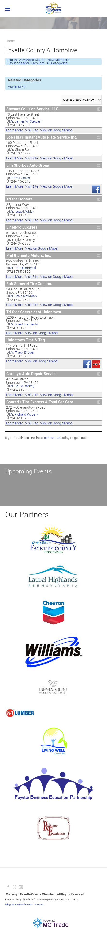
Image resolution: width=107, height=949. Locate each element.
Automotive (16, 87)
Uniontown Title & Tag (25, 340)
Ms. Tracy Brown (20, 352)
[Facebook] (8, 887)
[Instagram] (21, 887)
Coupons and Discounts (27, 63)
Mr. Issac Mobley (20, 211)
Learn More (14, 130)
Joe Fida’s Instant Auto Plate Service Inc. (41, 137)
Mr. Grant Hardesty (22, 324)
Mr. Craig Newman (21, 296)
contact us (52, 438)
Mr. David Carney (20, 386)
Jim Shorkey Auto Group (27, 165)
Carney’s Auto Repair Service (31, 374)
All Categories (57, 63)
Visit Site (31, 130)
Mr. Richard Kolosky (22, 414)
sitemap (39, 904)
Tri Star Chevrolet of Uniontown (33, 312)
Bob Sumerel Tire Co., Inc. (29, 283)
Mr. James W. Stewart (24, 121)
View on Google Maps (56, 130)
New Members (58, 60)
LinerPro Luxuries (21, 227)
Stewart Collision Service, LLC (32, 109)
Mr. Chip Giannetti (21, 268)
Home (10, 41)
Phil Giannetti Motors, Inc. (28, 255)
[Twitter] (14, 887)
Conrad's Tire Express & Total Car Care (39, 402)
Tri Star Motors (19, 199)
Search (12, 60)
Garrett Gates (18, 178)
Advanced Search (32, 60)
